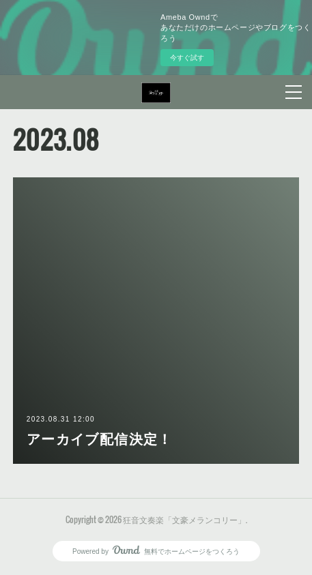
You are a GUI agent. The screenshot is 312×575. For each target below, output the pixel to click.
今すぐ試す (187, 57)
